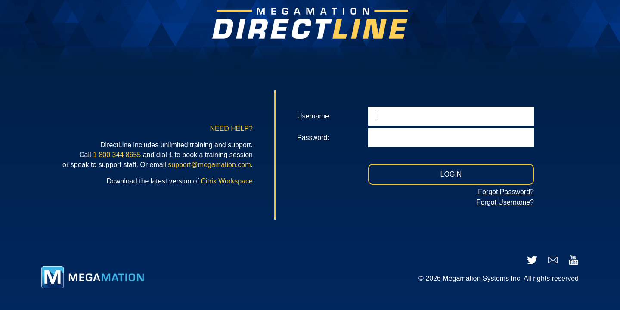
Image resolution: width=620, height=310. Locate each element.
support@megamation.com (209, 164)
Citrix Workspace (227, 181)
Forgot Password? (506, 191)
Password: (313, 137)
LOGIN (451, 174)
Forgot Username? (505, 202)
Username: (314, 116)
